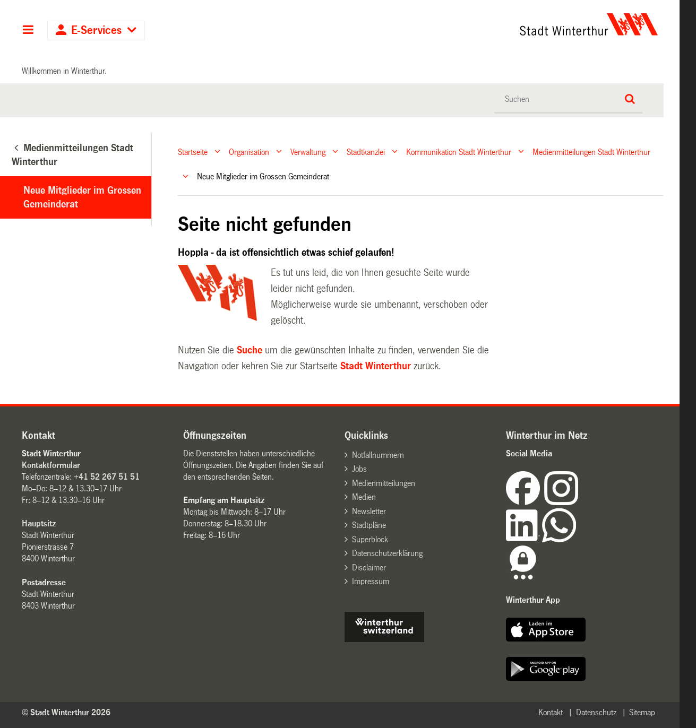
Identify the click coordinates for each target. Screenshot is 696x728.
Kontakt (550, 712)
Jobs (359, 468)
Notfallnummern (378, 455)
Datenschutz (596, 712)
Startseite (193, 151)
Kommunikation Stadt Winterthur (458, 151)
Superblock (370, 539)
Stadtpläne (369, 525)
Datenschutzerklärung (387, 553)
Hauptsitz (39, 523)
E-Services (96, 30)
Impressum (370, 581)
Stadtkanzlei (366, 151)
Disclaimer (369, 567)
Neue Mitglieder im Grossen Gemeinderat (82, 197)
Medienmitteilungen (383, 483)
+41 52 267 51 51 (107, 476)
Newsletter (369, 511)
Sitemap (642, 712)
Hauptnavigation (28, 30)
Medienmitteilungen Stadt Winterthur (591, 151)
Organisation (249, 151)
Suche (249, 350)
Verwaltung (307, 151)
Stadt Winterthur (375, 366)
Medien (364, 496)
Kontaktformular (51, 465)
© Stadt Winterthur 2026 (66, 712)
